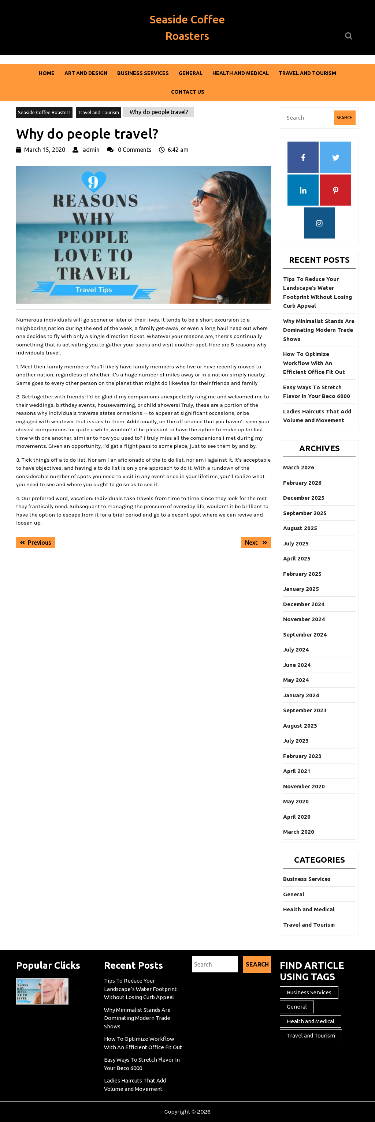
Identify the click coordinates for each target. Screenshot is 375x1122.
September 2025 (305, 513)
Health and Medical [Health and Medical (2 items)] (310, 1021)
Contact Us (187, 92)
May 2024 (296, 680)
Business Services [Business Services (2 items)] (309, 992)
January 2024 (301, 695)
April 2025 (297, 558)
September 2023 (305, 710)
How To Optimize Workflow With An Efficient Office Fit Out (314, 363)
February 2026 (302, 483)
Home (47, 73)
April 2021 (297, 771)
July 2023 (296, 741)
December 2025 (303, 498)
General (191, 73)
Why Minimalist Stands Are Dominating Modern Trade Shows (318, 330)
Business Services (143, 73)
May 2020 (296, 801)
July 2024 (296, 649)
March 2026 (298, 467)
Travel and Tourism (307, 73)
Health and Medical (240, 73)
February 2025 (302, 574)
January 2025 (301, 589)
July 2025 (296, 543)
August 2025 (300, 528)
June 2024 (297, 665)
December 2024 (303, 604)
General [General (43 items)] (297, 1006)
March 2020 (298, 832)
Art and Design (85, 73)
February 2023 (302, 756)
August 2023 (300, 726)
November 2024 (304, 619)
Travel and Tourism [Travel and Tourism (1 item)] (311, 1035)
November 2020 (304, 786)
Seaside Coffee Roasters (44, 112)
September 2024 (305, 634)
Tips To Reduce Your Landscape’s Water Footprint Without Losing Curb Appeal (140, 988)
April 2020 (297, 817)
